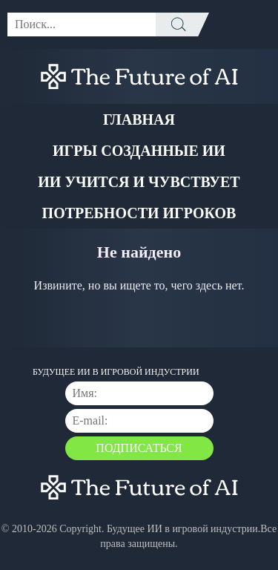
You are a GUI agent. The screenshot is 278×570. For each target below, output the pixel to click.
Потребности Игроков (139, 213)
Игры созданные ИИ (139, 150)
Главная (139, 119)
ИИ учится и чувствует (138, 182)
